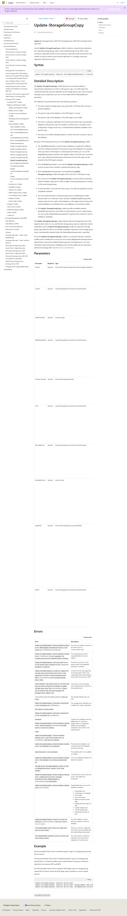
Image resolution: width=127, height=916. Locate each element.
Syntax (101, 22)
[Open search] (118, 2)
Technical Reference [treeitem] (11, 49)
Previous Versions (18, 910)
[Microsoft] (3, 2)
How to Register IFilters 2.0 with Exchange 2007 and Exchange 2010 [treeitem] (16, 82)
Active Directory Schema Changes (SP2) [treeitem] (16, 61)
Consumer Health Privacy (57, 910)
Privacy (43, 910)
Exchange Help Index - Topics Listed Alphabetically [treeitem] (16, 236)
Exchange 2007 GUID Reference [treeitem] (15, 70)
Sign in (122, 2)
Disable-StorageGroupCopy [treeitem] (18, 146)
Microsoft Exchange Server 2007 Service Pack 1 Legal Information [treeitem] (15, 247)
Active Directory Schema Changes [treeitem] (16, 52)
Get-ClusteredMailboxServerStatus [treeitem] (19, 136)
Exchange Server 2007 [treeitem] (11, 26)
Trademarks (82, 910)
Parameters (102, 27)
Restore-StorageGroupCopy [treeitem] (18, 152)
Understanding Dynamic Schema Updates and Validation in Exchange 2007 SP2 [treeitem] (16, 88)
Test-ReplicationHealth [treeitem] (17, 166)
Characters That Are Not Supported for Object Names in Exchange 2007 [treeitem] (17, 95)
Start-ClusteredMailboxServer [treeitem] (19, 129)
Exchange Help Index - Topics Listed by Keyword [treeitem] (17, 241)
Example (101, 33)
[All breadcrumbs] (36, 18)
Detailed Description (105, 25)
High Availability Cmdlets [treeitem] (17, 127)
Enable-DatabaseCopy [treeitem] (17, 143)
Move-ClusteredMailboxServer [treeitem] (19, 140)
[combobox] (15, 22)
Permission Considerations (65, 248)
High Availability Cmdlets (46, 18)
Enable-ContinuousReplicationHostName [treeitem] (19, 179)
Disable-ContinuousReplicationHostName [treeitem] (19, 171)
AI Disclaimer (6, 910)
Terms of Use (72, 910)
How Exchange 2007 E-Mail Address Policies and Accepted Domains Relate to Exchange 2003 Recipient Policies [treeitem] (17, 75)
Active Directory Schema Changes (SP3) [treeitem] (16, 66)
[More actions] (91, 18)
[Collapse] (26, 18)
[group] (63, 74)
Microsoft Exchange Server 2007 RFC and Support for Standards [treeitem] (17, 257)
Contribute (35, 910)
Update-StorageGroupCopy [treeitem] (18, 160)
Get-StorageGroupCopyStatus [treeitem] (19, 163)
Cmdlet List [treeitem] (10, 215)
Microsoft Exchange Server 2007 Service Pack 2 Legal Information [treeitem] (15, 252)
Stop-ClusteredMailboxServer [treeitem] (19, 132)
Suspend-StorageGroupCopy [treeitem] (19, 157)
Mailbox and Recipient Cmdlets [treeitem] (18, 108)
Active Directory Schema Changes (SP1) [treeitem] (16, 56)
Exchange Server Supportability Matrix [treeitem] (17, 267)
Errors (100, 30)
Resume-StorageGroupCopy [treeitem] (18, 155)
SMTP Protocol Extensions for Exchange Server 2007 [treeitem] (15, 262)
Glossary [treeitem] (8, 232)
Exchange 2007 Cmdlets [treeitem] (14, 102)
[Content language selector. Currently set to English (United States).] (11, 905)
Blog (27, 910)
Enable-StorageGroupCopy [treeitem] (18, 149)
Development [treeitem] (8, 269)
